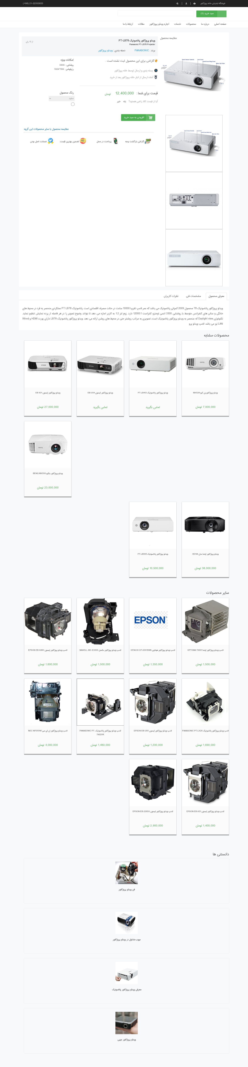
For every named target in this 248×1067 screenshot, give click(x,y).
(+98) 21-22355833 (33, 3)
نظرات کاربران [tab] (171, 296)
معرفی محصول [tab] (216, 296)
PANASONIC (142, 50)
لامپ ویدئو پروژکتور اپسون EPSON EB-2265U (153, 811)
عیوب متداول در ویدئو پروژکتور (127, 940)
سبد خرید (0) (207, 13)
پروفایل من (186, 3)
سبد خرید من (194, 3)
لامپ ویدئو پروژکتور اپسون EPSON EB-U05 (153, 731)
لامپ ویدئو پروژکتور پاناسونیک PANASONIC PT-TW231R (100, 733)
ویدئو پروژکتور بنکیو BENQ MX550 (48, 473)
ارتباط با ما (128, 24)
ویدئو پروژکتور (105, 50)
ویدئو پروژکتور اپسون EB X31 (47, 393)
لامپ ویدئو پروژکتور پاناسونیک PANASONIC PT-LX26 (205, 731)
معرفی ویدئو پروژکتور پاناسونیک (126, 990)
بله (124, 101)
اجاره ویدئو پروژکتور (159, 24)
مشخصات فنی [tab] (193, 296)
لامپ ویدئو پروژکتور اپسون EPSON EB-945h (47, 650)
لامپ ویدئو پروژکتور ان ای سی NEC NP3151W (48, 731)
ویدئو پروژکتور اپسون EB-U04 (100, 393)
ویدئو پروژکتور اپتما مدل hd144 (205, 554)
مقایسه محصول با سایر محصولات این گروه (46, 129)
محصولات (191, 24)
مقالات (141, 24)
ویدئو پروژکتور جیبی (126, 1040)
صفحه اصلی (220, 24)
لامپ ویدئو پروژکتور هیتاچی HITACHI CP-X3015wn (153, 650)
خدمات (177, 24)
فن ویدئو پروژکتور (126, 890)
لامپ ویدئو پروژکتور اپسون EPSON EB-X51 (205, 811)
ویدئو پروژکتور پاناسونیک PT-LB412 (153, 393)
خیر (119, 101)
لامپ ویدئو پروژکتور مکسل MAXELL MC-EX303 (100, 650)
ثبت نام (177, 3)
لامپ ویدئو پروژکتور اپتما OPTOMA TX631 (205, 650)
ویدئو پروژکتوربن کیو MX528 (205, 393)
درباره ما (205, 24)
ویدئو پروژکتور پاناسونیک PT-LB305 (153, 554)
